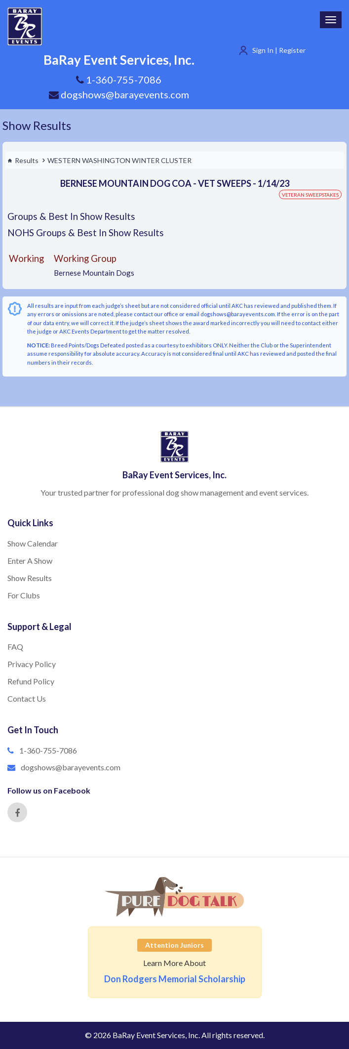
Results (23, 160)
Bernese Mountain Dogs (94, 272)
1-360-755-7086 (48, 750)
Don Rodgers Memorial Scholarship (174, 978)
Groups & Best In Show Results (71, 216)
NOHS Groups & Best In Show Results (85, 232)
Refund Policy (30, 681)
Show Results (36, 125)
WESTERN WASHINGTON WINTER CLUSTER (119, 160)
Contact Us (26, 698)
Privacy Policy (31, 664)
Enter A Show (29, 560)
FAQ (15, 646)
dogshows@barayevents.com (119, 94)
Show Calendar (32, 543)
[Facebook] (17, 812)
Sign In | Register (279, 50)
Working (26, 258)
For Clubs (23, 595)
